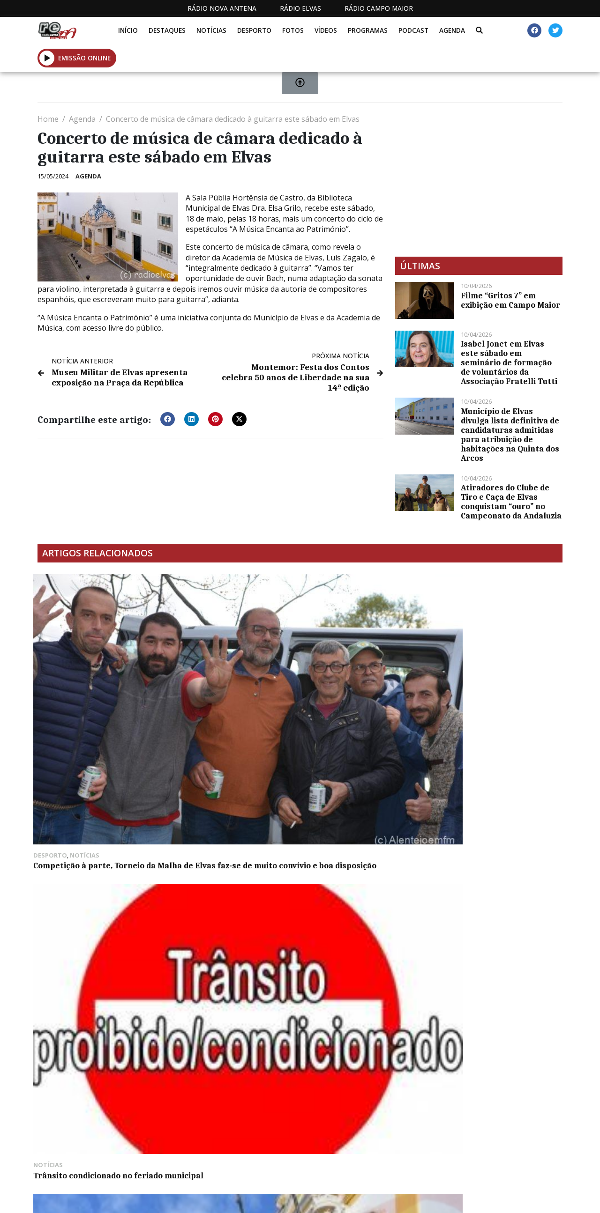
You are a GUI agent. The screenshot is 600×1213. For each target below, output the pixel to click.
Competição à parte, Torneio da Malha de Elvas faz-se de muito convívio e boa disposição (99, 682)
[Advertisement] (478, 179)
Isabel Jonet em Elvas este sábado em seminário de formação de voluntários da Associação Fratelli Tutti (509, 362)
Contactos (389, 1150)
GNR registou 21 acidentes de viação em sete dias (228, 733)
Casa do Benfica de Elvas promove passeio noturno (490, 677)
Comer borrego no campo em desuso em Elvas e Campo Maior (94, 815)
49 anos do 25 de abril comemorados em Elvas (352, 677)
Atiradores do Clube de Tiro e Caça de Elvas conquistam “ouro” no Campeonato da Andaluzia (511, 501)
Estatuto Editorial (231, 1151)
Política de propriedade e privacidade (474, 1151)
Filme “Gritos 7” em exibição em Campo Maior (510, 300)
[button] (167, 416)
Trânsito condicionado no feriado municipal (221, 677)
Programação (326, 1150)
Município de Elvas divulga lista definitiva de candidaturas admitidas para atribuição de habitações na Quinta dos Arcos (510, 435)
